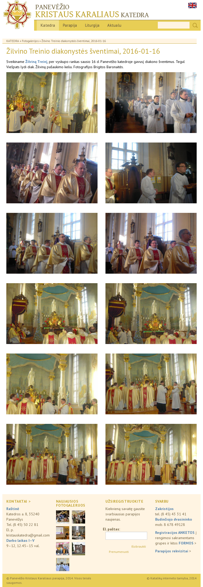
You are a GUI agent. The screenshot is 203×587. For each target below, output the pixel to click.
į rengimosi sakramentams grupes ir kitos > (176, 537)
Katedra (48, 25)
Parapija (70, 25)
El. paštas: (111, 529)
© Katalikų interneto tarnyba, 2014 (172, 578)
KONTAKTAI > (18, 501)
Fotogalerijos (30, 41)
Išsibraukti (138, 546)
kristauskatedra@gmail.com (28, 535)
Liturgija (92, 25)
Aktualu (114, 25)
